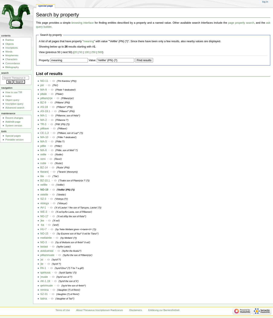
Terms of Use (62, 310)
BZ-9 (43, 102)
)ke (42, 220)
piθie (43, 146)
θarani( (44, 171)
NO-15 (44, 233)
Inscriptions (11, 47)
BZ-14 (44, 167)
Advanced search (14, 107)
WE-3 (43, 211)
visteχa (44, 203)
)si (41, 259)
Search (5, 73)
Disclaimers (135, 310)
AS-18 (44, 107)
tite (42, 176)
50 (80, 52)
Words (8, 51)
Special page (45, 5)
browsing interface (82, 22)
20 (75, 52)
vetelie (44, 194)
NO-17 (44, 216)
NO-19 (44, 189)
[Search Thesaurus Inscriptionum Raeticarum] (15, 78)
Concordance (12, 63)
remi (43, 159)
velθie (43, 184)
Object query (12, 100)
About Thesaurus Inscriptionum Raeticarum (99, 310)
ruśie (43, 163)
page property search (241, 22)
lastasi (44, 246)
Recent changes (14, 118)
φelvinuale (46, 285)
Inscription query (14, 104)
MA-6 (43, 150)
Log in (265, 1)
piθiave (44, 128)
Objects (9, 44)
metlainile (46, 237)
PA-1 (43, 268)
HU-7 (43, 229)
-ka (42, 224)
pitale (43, 94)
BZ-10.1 (45, 180)
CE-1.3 (44, 133)
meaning (88, 41)
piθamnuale (47, 255)
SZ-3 (43, 198)
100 (86, 52)
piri (42, 85)
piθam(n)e (46, 98)
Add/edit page (12, 121)
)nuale (44, 276)
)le (41, 263)
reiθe (43, 154)
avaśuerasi (46, 250)
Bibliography (12, 67)
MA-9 (43, 89)
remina (44, 289)
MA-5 (43, 141)
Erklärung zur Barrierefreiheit (163, 310)
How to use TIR (13, 92)
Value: (92, 60)
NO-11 (44, 81)
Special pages (13, 135)
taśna (43, 298)
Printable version (14, 139)
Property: (44, 60)
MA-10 (44, 137)
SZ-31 (44, 294)
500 (100, 52)
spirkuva (45, 272)
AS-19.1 (45, 111)
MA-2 (43, 120)
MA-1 (43, 115)
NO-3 (43, 242)
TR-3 (43, 124)
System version (13, 125)
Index (8, 96)
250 (93, 52)
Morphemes (11, 55)
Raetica (9, 40)
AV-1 (43, 207)
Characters (11, 59)
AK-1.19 (45, 281)
